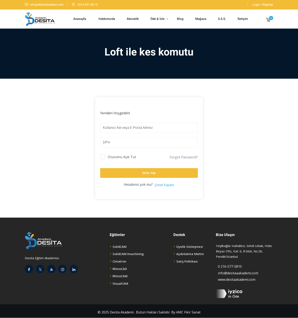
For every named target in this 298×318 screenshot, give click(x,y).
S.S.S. (222, 19)
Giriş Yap (149, 173)
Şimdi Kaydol (164, 185)
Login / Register (262, 4)
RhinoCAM (120, 276)
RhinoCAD (120, 269)
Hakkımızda (106, 19)
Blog (180, 19)
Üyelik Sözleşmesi (189, 247)
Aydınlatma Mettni (190, 254)
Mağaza (200, 19)
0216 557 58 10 (85, 4)
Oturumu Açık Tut (122, 157)
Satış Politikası (187, 261)
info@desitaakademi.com (44, 4)
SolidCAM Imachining (128, 254)
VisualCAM (120, 283)
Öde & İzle (159, 19)
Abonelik (133, 19)
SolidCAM (119, 247)
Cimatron (119, 261)
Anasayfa (79, 19)
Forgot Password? (184, 157)
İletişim (243, 19)
